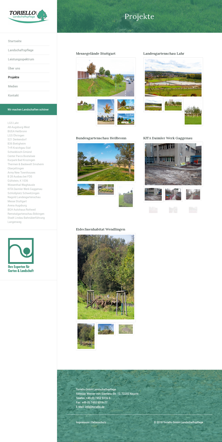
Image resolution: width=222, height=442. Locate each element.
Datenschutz (98, 422)
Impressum (82, 422)
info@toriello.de (94, 407)
